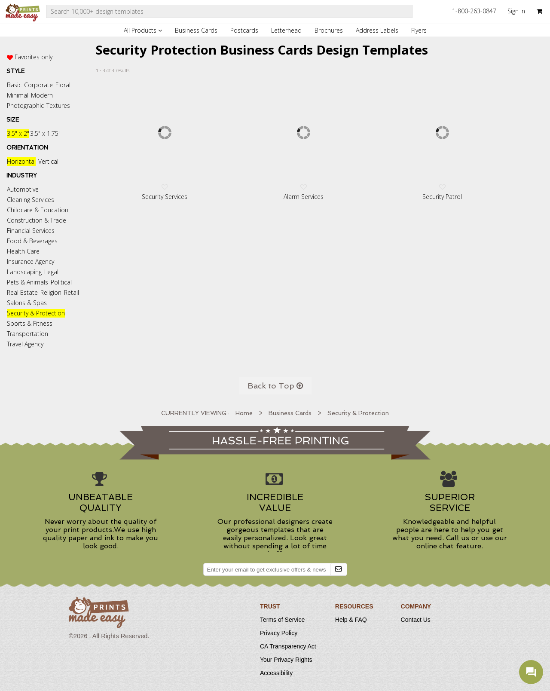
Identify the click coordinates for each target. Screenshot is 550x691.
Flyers (419, 30)
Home (244, 413)
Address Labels (377, 30)
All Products (143, 30)
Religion (50, 292)
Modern (42, 95)
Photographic (25, 105)
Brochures (329, 30)
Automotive (23, 189)
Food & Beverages (32, 241)
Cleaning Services (30, 200)
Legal (51, 272)
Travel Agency (25, 344)
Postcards (244, 30)
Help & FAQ (351, 619)
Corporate (38, 85)
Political (61, 282)
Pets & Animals (27, 282)
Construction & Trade (36, 220)
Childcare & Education (37, 210)
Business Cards (196, 30)
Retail (71, 292)
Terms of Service (282, 619)
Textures (58, 105)
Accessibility (276, 673)
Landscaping (24, 272)
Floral (62, 85)
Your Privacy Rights (286, 659)
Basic (14, 85)
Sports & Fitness (29, 323)
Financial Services (31, 230)
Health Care (23, 251)
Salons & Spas (27, 303)
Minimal (17, 95)
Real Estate (22, 292)
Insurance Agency (30, 261)
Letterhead (286, 30)
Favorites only (33, 57)
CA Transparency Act (288, 646)
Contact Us (416, 619)
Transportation (27, 334)
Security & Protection (36, 313)
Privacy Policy (278, 633)
